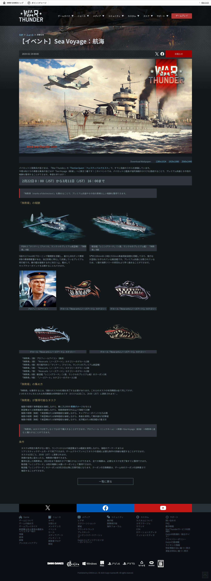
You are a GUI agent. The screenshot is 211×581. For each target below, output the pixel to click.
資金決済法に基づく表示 (177, 551)
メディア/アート (55, 535)
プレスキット (84, 532)
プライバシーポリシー (176, 539)
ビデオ (81, 520)
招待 (21, 537)
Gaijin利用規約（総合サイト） (178, 535)
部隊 (21, 540)
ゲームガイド (64, 15)
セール (51, 532)
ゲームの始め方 (26, 523)
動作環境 (170, 526)
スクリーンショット (87, 523)
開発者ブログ (54, 541)
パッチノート (54, 538)
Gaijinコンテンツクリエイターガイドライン (91, 541)
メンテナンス (54, 526)
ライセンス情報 (173, 545)
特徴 (21, 534)
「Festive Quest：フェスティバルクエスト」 (89, 167)
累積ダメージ (77, 406)
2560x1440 (187, 161)
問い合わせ (171, 520)
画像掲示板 (112, 523)
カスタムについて (144, 520)
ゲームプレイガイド (28, 526)
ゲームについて (26, 520)
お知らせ (179, 53)
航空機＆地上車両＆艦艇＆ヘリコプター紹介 (31, 530)
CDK (138, 529)
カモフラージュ (143, 523)
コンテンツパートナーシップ (90, 536)
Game (24, 517)
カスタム (132, 15)
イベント (52, 529)
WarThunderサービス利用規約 (178, 530)
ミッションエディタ (145, 535)
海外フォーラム (114, 526)
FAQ (167, 523)
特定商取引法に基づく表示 (178, 548)
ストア (146, 15)
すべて (51, 520)
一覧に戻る (105, 481)
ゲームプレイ (182, 15)
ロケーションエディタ (146, 532)
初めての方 (205, 3)
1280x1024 (161, 161)
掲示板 (110, 520)
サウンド (140, 526)
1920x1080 (174, 161)
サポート (161, 15)
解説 (50, 544)
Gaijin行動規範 (172, 542)
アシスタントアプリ (28, 543)
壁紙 (80, 526)
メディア (97, 15)
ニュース (82, 15)
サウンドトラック (86, 529)
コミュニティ (114, 15)
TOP (21, 34)
